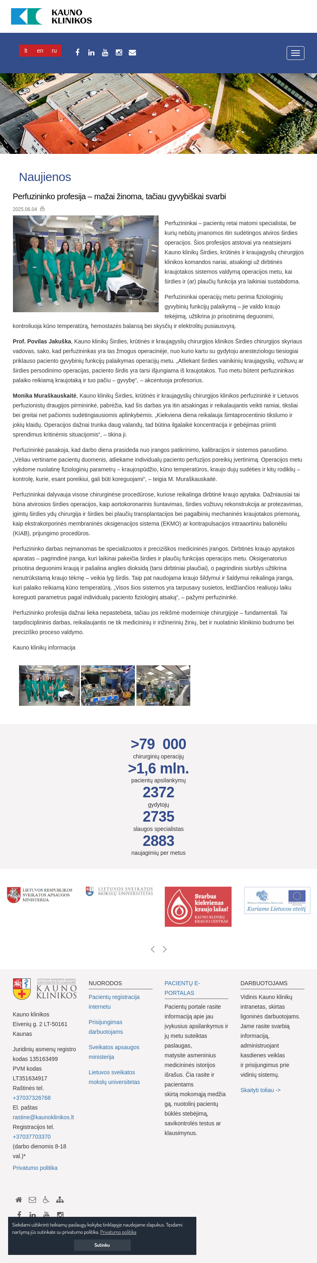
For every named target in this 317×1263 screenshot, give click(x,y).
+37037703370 (32, 1136)
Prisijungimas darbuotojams (106, 1027)
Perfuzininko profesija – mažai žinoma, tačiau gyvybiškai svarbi (119, 196)
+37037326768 (32, 1098)
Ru (54, 50)
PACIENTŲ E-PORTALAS (182, 988)
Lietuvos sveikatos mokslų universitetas (114, 1077)
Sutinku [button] (102, 1245)
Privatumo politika (35, 1168)
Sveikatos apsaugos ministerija (114, 1052)
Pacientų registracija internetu (114, 1002)
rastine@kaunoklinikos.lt (43, 1117)
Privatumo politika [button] (118, 1232)
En (40, 50)
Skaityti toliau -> (261, 1090)
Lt (26, 50)
